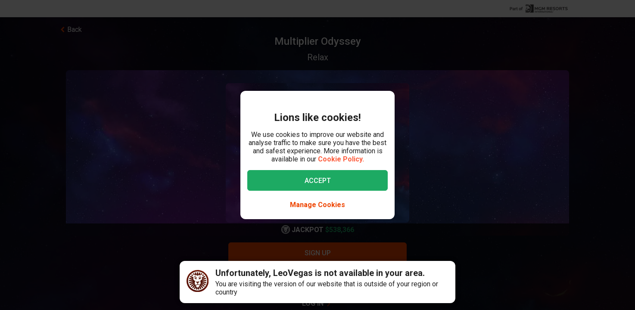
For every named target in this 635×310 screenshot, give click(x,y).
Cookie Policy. (341, 159)
